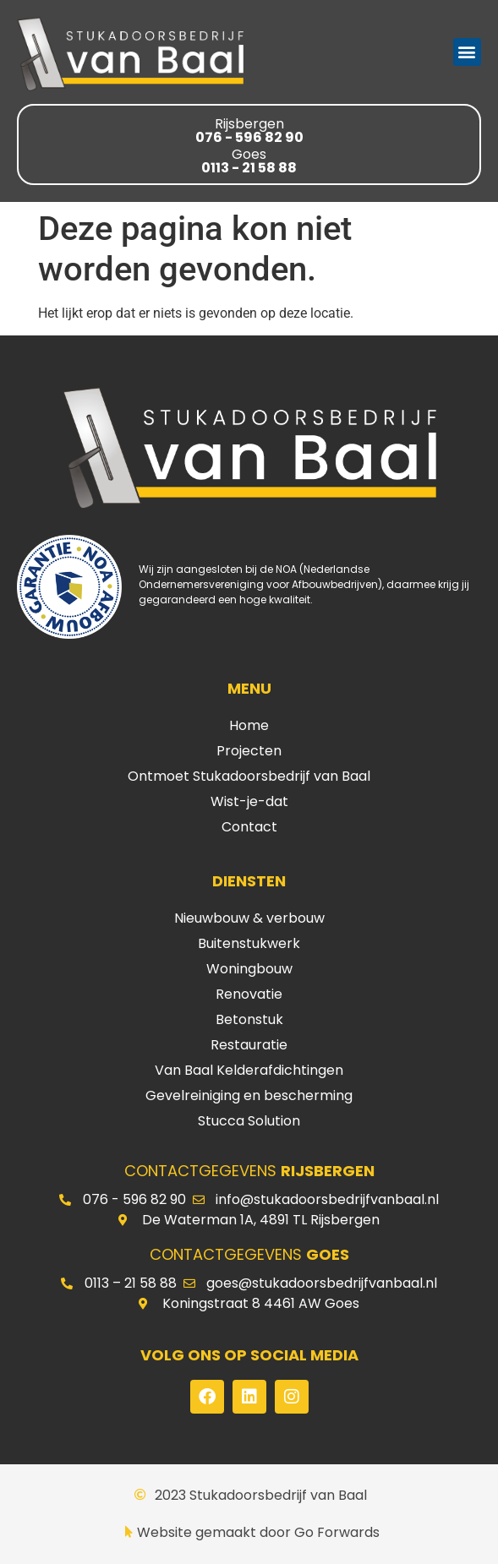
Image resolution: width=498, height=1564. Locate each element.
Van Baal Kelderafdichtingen (249, 1070)
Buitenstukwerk (249, 943)
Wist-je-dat (249, 801)
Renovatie (249, 994)
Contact (249, 826)
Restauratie (249, 1044)
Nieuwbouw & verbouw (249, 918)
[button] (467, 52)
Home (249, 725)
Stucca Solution (249, 1121)
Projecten (249, 750)
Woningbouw (249, 968)
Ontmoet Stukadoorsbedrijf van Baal (249, 776)
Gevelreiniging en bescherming (249, 1095)
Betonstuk (249, 1019)
